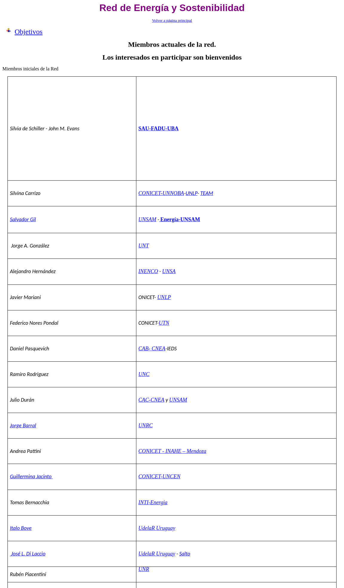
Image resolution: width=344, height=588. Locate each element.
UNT (143, 246)
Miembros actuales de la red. (172, 44)
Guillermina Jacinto (31, 476)
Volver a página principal (172, 20)
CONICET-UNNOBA (161, 193)
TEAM (206, 193)
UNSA (168, 271)
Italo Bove (21, 528)
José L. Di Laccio (27, 553)
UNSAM (147, 219)
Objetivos (28, 31)
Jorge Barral (23, 425)
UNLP (192, 193)
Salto (184, 553)
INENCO (148, 271)
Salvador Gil (23, 219)
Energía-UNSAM (180, 219)
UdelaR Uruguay (156, 528)
